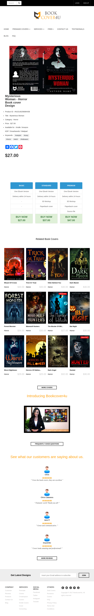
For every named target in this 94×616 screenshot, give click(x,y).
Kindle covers (24, 603)
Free (51, 29)
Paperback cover (46, 206)
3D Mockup (46, 201)
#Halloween (24, 139)
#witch (15, 139)
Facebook (36, 593)
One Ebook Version (21, 191)
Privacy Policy (52, 603)
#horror (8, 139)
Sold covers (51, 591)
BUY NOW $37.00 (46, 219)
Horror (6, 287)
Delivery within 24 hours (22, 196)
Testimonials (78, 29)
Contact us (62, 29)
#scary (26, 135)
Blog (6, 36)
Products (8, 597)
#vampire (18, 135)
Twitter (35, 596)
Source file (71, 211)
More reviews (47, 558)
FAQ (14, 36)
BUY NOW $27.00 (21, 219)
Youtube (36, 602)
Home (6, 29)
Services (39, 29)
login (75, 3)
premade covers (21, 29)
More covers (47, 387)
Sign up (85, 3)
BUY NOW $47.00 (71, 219)
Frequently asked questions (47, 444)
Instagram (36, 599)
